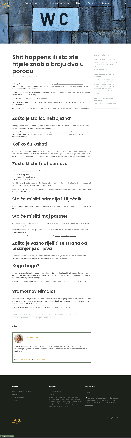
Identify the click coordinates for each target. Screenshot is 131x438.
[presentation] (86, 398)
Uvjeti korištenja (17, 394)
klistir (81, 92)
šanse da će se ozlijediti (59, 258)
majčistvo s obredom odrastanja (24, 86)
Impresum (15, 400)
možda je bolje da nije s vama (65, 236)
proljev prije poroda (41, 318)
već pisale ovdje (27, 171)
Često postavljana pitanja (21, 391)
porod (41, 314)
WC (71, 314)
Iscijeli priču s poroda (59, 3)
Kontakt (105, 3)
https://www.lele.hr (24, 359)
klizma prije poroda (21, 318)
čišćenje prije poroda (56, 314)
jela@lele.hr (53, 394)
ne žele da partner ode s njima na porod (47, 92)
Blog (78, 3)
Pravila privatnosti (18, 397)
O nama (90, 3)
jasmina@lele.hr (41, 359)
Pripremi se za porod (34, 3)
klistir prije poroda (26, 314)
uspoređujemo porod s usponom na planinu (67, 84)
